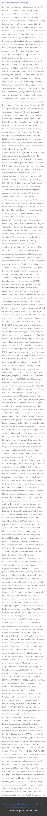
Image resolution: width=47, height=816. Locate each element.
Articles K (37, 807)
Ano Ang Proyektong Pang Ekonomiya (16, 804)
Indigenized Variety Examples (21, 807)
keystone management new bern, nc (15, 3)
